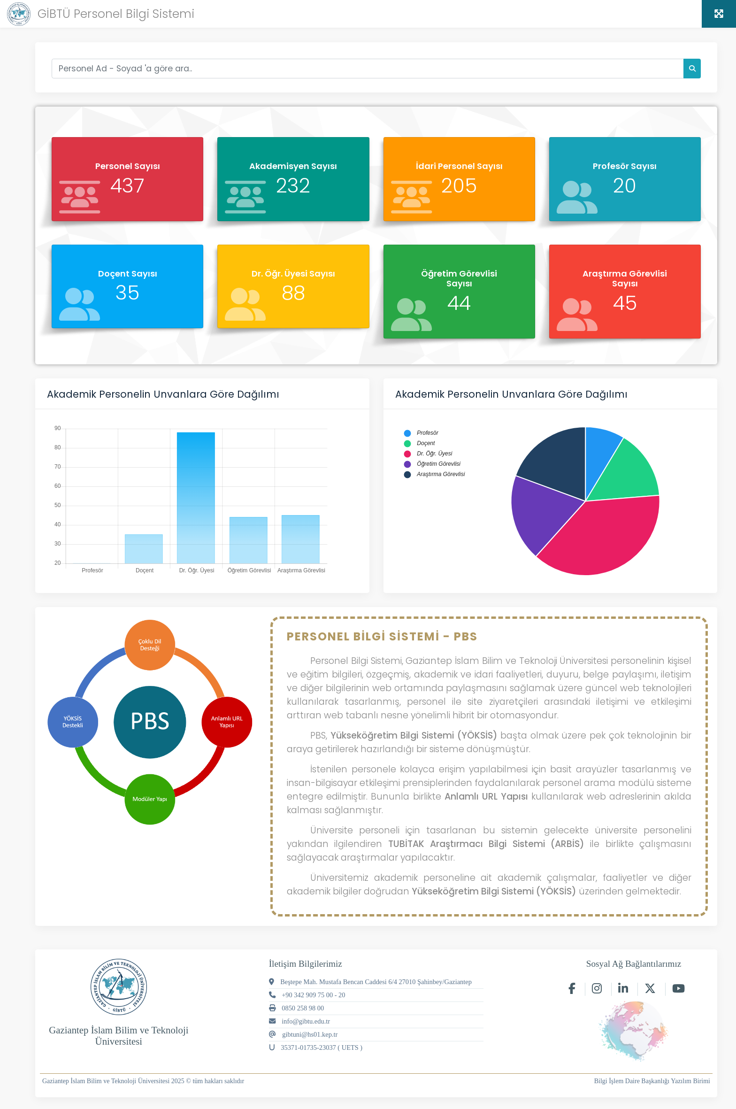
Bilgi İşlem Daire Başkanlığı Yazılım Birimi (652, 1081)
